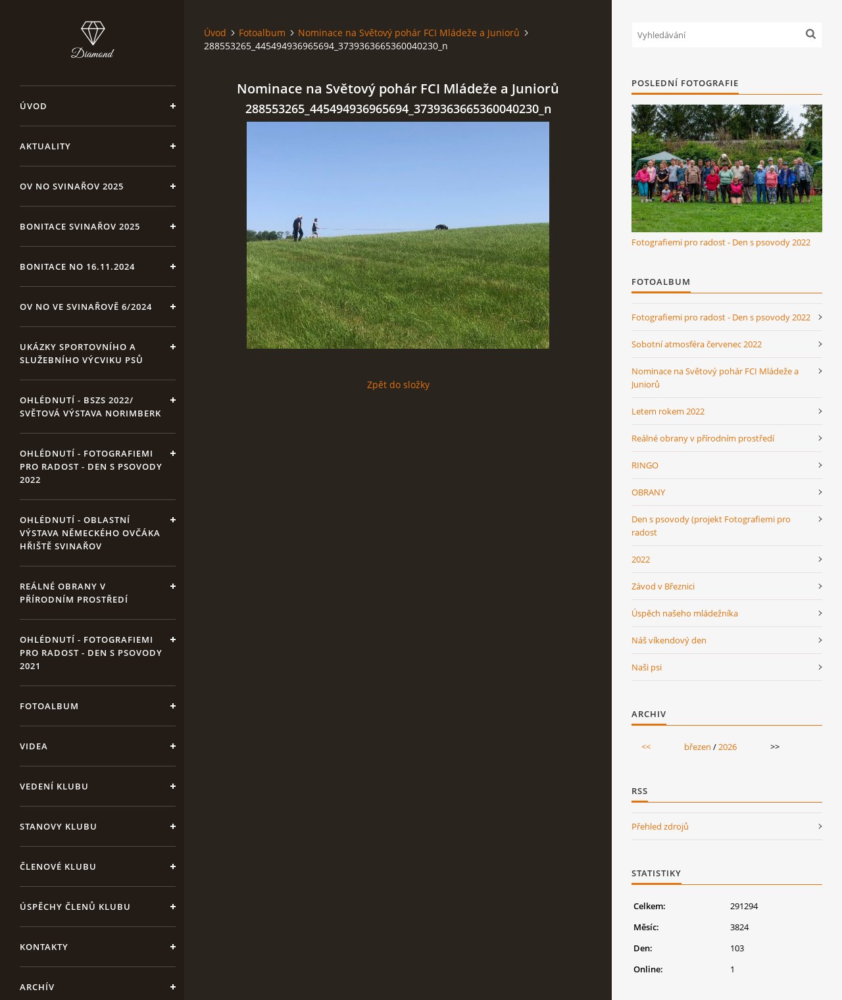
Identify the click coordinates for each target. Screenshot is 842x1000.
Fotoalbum (49, 706)
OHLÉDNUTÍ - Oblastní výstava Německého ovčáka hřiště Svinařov (90, 533)
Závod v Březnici (663, 586)
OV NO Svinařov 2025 (72, 186)
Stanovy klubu (58, 826)
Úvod (33, 106)
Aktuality (45, 146)
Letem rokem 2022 (668, 411)
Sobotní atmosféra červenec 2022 (697, 344)
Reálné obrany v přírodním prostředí (74, 592)
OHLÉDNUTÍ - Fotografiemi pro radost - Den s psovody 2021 (91, 653)
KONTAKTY (44, 947)
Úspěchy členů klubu (75, 907)
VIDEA (34, 746)
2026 (727, 747)
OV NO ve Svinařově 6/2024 (86, 306)
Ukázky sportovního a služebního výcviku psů (81, 353)
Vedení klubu (54, 786)
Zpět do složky (398, 384)
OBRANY (648, 492)
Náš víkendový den (669, 640)
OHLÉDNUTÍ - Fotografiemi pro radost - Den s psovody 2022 (91, 466)
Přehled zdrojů (660, 826)
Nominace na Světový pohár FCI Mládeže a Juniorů (409, 32)
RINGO (645, 465)
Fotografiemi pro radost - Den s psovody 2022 (721, 242)
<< (646, 747)
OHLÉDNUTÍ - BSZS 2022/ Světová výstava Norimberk (90, 406)
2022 (641, 559)
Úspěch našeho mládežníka (685, 613)
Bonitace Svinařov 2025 (80, 226)
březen (697, 747)
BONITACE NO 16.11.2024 (77, 266)
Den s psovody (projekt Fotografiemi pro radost (711, 525)
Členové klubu (58, 866)
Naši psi (647, 667)
